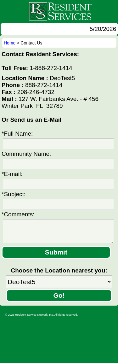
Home (9, 42)
